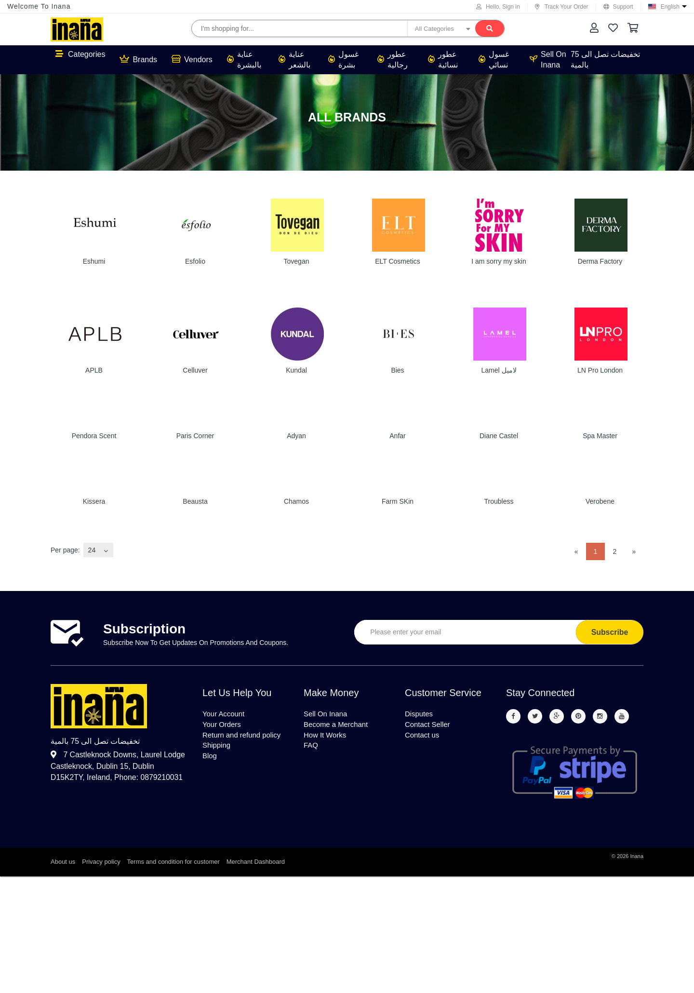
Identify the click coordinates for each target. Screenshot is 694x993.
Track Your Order (561, 6)
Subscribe (609, 632)
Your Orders (223, 726)
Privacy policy (101, 862)
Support (618, 6)
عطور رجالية (392, 59)
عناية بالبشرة (244, 59)
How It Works (326, 738)
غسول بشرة (343, 59)
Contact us (423, 738)
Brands (138, 59)
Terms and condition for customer (173, 862)
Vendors (192, 59)
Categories (80, 54)
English (670, 6)
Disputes (420, 715)
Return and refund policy (244, 738)
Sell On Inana (548, 59)
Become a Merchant (338, 726)
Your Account (225, 715)
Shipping (217, 749)
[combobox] (98, 550)
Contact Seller (429, 726)
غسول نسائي (494, 59)
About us (63, 862)
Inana (636, 857)
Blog (210, 761)
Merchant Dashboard (256, 862)
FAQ (311, 749)
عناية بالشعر (294, 59)
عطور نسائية (443, 59)
